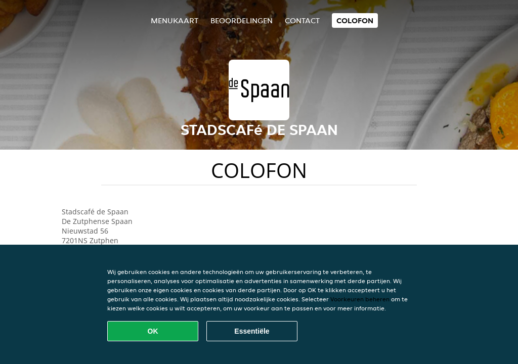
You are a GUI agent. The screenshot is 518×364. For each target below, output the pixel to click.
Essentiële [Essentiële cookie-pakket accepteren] (251, 331)
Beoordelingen (241, 20)
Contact (302, 20)
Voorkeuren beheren (360, 299)
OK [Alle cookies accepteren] (153, 331)
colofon (354, 20)
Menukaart (174, 20)
